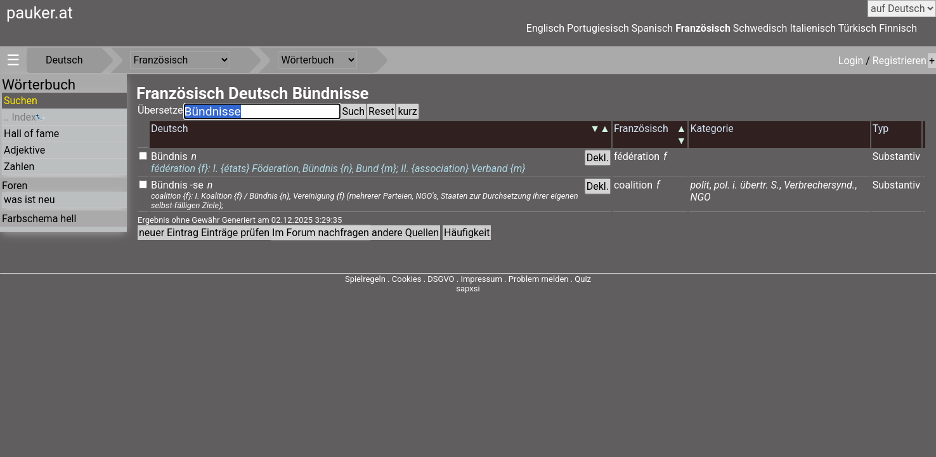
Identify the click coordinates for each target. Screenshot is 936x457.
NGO (700, 197)
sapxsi (467, 288)
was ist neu (29, 200)
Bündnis (169, 156)
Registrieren (899, 61)
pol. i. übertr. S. (746, 185)
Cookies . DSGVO (423, 279)
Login (852, 61)
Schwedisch (760, 28)
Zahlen (19, 167)
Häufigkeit (467, 233)
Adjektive (24, 150)
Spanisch (652, 28)
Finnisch (898, 28)
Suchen (20, 101)
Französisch (703, 28)
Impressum (481, 279)
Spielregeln (365, 279)
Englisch (545, 28)
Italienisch (813, 28)
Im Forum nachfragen (320, 233)
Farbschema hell (39, 219)
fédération (637, 156)
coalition (633, 185)
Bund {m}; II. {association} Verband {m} (440, 168)
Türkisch (857, 28)
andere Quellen (405, 233)
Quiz (583, 279)
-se (197, 185)
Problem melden (540, 279)
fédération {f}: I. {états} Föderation (225, 168)
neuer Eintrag (168, 233)
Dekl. (598, 158)
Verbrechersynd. (819, 185)
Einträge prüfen (235, 233)
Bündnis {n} (327, 168)
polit (699, 185)
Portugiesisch (598, 28)
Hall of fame (31, 134)
